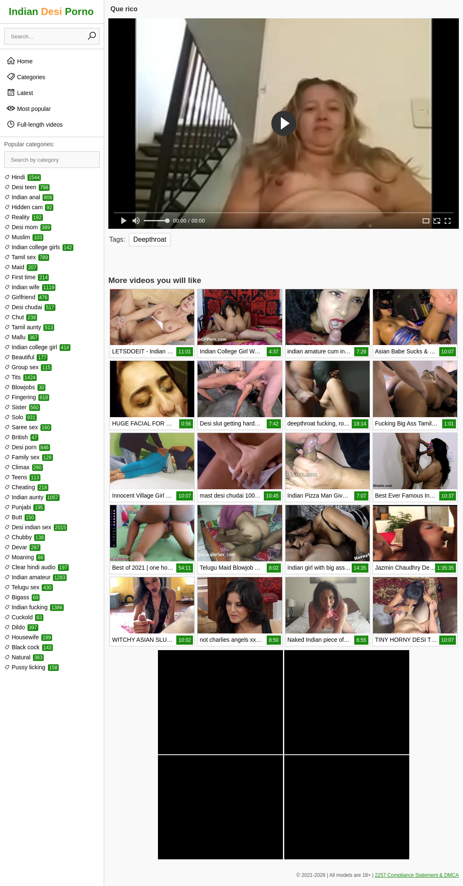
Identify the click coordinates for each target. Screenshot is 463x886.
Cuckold (23, 617)
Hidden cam (28, 207)
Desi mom (27, 227)
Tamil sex (26, 257)
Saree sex (27, 427)
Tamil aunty (29, 327)
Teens (22, 477)
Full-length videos (34, 124)
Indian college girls (38, 247)
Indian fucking (34, 607)
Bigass (22, 597)
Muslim (23, 237)
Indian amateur (35, 577)
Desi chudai (29, 307)
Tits (20, 377)
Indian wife (29, 287)
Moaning (24, 557)
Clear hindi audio (36, 567)
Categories (25, 76)
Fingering (26, 397)
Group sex (28, 367)
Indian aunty (32, 497)
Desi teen (27, 187)
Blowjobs (24, 387)
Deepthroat (149, 239)
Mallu (21, 337)
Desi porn (27, 447)
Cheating (26, 487)
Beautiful (26, 357)
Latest (19, 92)
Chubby (24, 537)
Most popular (28, 108)
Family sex (28, 457)
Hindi (22, 177)
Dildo (21, 627)
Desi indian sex (35, 527)
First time (26, 277)
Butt (19, 517)
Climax (23, 467)
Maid (21, 267)
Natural (24, 657)
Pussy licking (31, 667)
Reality (23, 217)
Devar (22, 547)
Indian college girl (37, 347)
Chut (20, 317)
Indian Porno (51, 11)
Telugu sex (28, 587)
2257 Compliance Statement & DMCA (417, 875)
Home (19, 60)
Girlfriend (26, 297)
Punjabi (24, 507)
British (21, 437)
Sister (22, 407)
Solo (20, 417)
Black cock (28, 647)
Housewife (28, 637)
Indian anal (28, 197)
